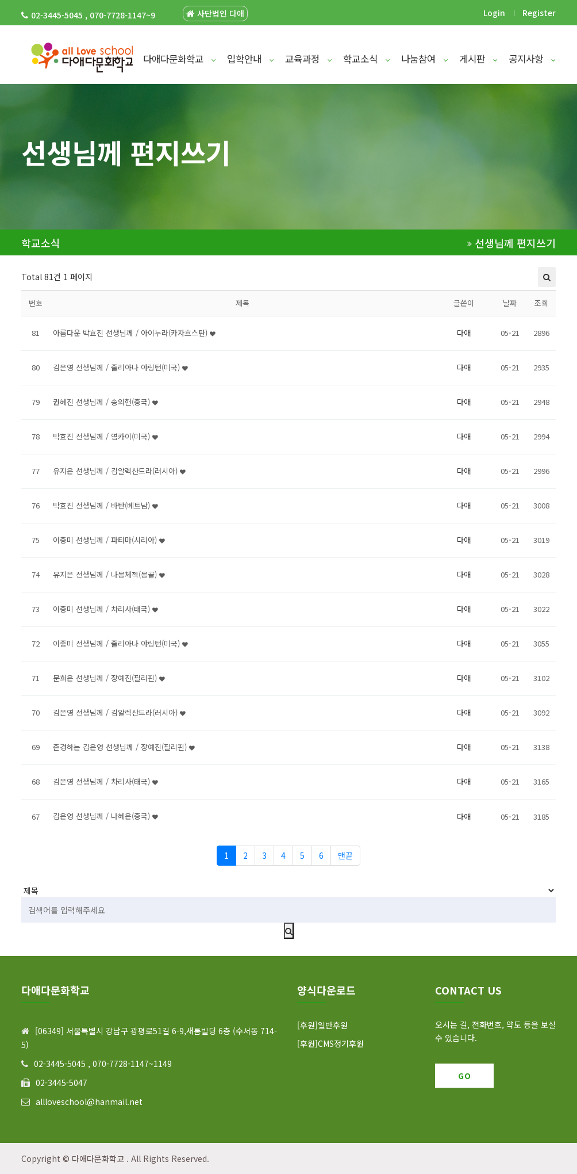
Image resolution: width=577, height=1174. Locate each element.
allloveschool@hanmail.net (89, 1101)
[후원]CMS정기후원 (330, 1043)
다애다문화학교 (179, 59)
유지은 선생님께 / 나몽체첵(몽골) (109, 574)
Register (539, 12)
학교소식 (366, 59)
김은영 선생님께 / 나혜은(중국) (105, 815)
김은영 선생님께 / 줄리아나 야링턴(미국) (120, 367)
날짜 (510, 302)
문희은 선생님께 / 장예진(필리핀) (109, 677)
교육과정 (308, 59)
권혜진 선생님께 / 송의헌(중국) (105, 401)
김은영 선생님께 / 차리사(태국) (105, 781)
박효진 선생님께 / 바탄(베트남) (105, 505)
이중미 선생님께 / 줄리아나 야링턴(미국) (120, 643)
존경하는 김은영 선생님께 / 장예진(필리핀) (124, 746)
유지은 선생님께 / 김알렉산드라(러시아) (119, 470)
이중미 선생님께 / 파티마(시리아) (109, 539)
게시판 (478, 59)
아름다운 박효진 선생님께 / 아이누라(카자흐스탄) (134, 332)
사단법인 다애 (215, 13)
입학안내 (250, 59)
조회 (541, 302)
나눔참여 (424, 59)
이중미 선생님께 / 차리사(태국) (105, 608)
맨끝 (345, 855)
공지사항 (532, 59)
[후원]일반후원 (322, 1025)
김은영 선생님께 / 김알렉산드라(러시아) (119, 712)
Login (494, 12)
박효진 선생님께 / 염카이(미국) (105, 436)
